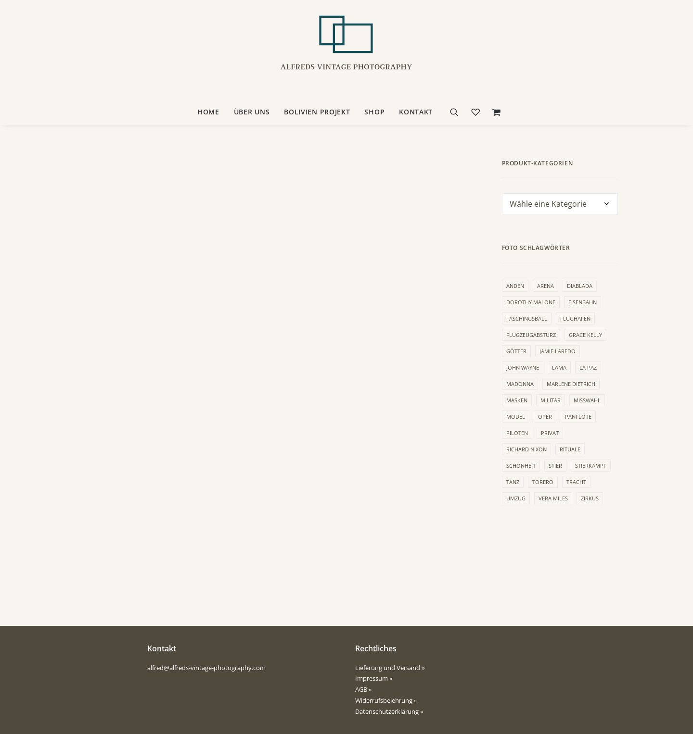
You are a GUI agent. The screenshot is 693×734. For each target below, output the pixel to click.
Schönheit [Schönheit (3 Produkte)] (521, 465)
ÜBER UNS (252, 111)
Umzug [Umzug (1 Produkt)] (516, 498)
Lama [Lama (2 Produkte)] (559, 367)
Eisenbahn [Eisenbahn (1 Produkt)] (582, 302)
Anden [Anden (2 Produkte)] (515, 285)
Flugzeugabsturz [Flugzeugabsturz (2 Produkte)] (531, 334)
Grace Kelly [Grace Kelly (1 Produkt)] (585, 334)
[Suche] (457, 112)
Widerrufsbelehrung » (386, 700)
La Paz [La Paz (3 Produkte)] (588, 367)
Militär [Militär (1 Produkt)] (550, 400)
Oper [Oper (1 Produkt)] (545, 416)
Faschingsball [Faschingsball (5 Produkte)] (526, 318)
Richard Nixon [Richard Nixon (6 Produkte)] (526, 449)
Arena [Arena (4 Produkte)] (545, 285)
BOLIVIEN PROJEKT (317, 111)
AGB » (363, 689)
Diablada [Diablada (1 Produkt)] (579, 285)
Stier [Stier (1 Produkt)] (555, 465)
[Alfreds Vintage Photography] (346, 49)
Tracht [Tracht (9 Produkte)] (576, 481)
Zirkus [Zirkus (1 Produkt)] (590, 498)
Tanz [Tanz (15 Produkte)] (512, 481)
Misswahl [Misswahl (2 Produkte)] (587, 400)
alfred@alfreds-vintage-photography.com (206, 667)
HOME (208, 111)
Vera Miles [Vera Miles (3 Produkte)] (553, 498)
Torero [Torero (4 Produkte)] (542, 481)
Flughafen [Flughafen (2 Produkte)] (575, 318)
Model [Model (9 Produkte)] (515, 416)
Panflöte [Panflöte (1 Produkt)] (578, 416)
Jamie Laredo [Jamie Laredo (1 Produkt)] (557, 351)
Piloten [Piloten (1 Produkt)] (517, 432)
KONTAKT (416, 111)
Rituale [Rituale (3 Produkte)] (570, 449)
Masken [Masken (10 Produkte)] (516, 400)
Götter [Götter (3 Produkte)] (516, 351)
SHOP (374, 111)
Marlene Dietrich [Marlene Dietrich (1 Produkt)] (571, 383)
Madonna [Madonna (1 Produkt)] (520, 383)
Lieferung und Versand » (389, 667)
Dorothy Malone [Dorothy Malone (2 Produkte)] (530, 302)
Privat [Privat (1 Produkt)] (550, 432)
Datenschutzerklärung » (389, 711)
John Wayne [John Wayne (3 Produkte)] (522, 367)
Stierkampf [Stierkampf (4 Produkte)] (590, 465)
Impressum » (373, 678)
